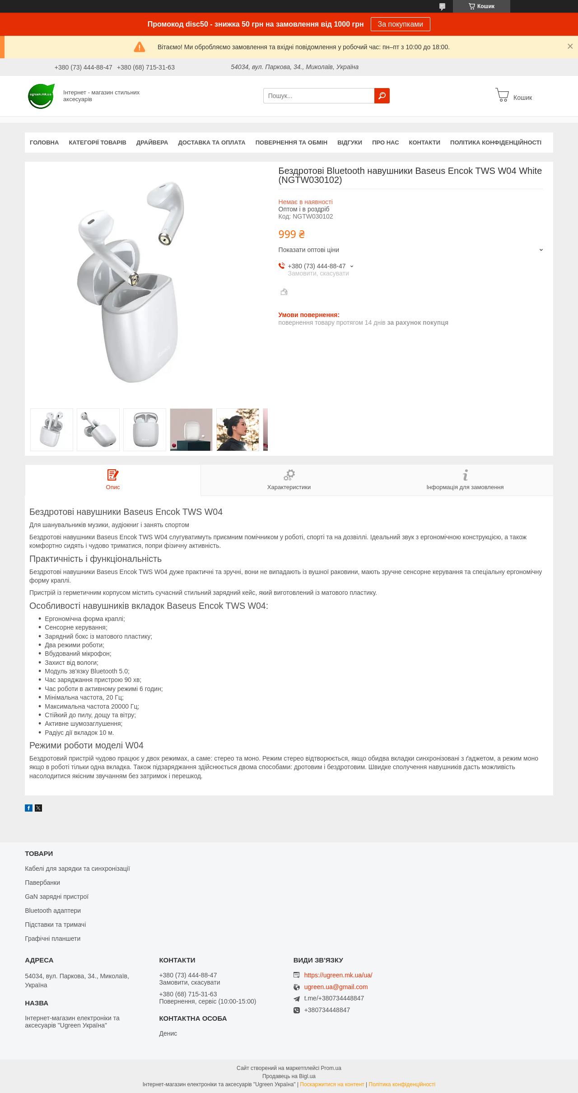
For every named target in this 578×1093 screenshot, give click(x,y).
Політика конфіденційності (495, 142)
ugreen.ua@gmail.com (336, 987)
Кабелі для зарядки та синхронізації (77, 868)
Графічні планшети (52, 938)
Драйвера (152, 142)
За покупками (401, 24)
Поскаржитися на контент (332, 1084)
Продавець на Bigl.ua (289, 1076)
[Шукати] (382, 95)
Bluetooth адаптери (53, 910)
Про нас (385, 142)
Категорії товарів (97, 142)
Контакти (425, 142)
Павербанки (42, 882)
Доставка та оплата (212, 142)
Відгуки (349, 142)
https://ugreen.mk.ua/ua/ (338, 975)
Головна (44, 142)
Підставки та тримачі (55, 924)
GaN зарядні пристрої (57, 896)
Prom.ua (331, 1068)
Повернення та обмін (291, 142)
